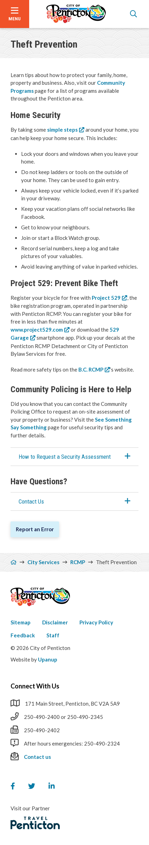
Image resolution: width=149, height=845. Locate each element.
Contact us (37, 757)
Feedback (23, 635)
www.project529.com (37, 329)
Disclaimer (55, 622)
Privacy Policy (96, 622)
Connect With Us (35, 686)
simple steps (62, 129)
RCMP (77, 562)
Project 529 (106, 298)
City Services (43, 562)
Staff (52, 635)
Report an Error (35, 529)
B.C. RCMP (90, 369)
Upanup (47, 659)
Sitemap (21, 622)
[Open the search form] (133, 14)
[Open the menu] (14, 14)
